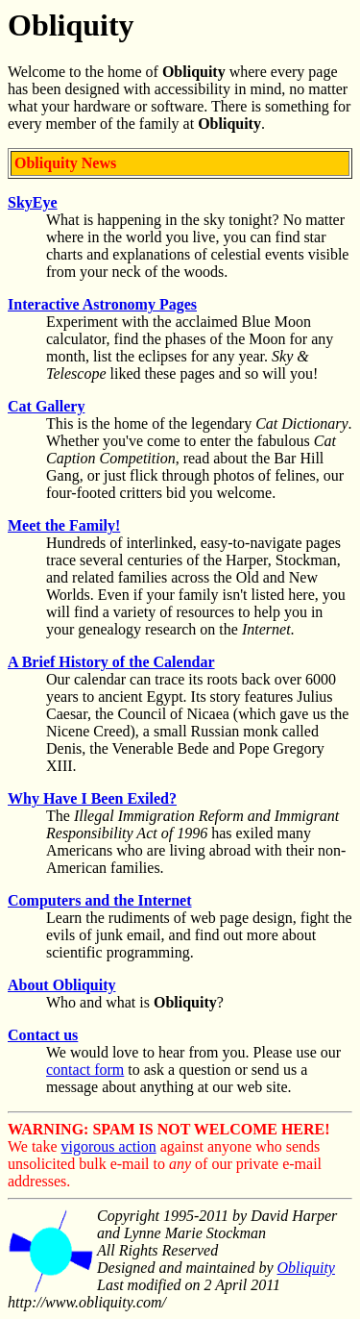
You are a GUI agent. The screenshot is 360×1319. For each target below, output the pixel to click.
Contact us (43, 1035)
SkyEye (33, 202)
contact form (85, 1069)
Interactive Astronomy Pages (102, 304)
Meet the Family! (64, 525)
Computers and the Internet (100, 900)
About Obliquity (61, 985)
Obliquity (306, 1267)
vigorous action (108, 1146)
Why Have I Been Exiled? (92, 798)
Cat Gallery (46, 406)
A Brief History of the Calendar (111, 662)
